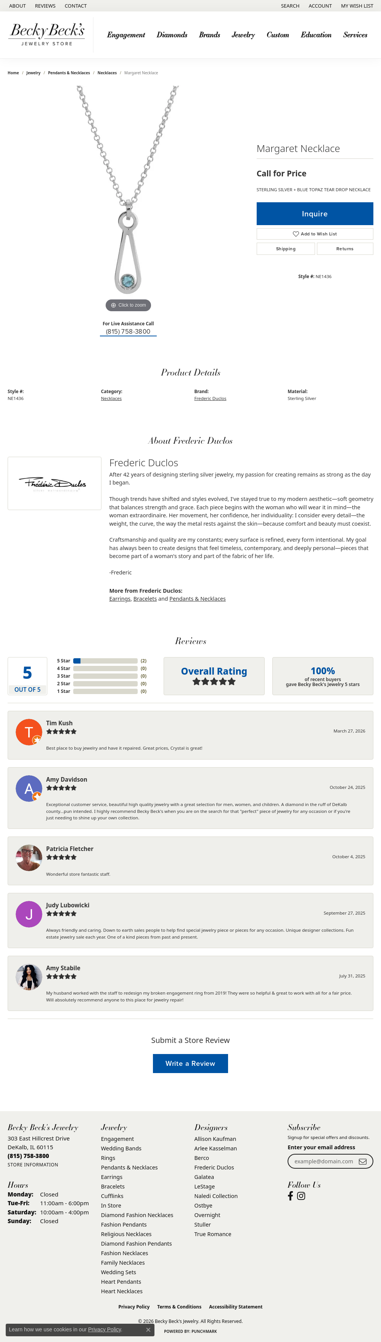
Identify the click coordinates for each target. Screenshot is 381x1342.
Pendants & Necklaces (69, 72)
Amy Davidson (66, 779)
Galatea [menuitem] (204, 1176)
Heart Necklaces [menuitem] (122, 1291)
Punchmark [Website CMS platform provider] (204, 1331)
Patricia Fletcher (69, 849)
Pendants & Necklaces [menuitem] (129, 1167)
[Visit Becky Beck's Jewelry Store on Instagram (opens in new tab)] (301, 1196)
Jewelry (243, 34)
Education (316, 34)
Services (355, 34)
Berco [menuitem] (202, 1157)
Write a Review (190, 1063)
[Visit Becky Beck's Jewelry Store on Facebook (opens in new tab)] (290, 1196)
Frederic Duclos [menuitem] (214, 1167)
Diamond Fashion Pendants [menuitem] (136, 1243)
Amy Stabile (63, 968)
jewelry (33, 72)
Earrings (119, 598)
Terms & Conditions (179, 1307)
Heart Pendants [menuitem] (121, 1281)
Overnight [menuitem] (207, 1215)
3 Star (63, 676)
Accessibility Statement (235, 1307)
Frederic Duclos (211, 398)
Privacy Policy (134, 1307)
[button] (290, 5)
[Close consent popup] (148, 1330)
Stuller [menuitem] (203, 1224)
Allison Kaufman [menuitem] (215, 1138)
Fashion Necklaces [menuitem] (124, 1253)
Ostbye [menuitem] (203, 1205)
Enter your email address (321, 1147)
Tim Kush (59, 723)
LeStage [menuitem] (205, 1186)
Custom (278, 34)
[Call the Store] (28, 1156)
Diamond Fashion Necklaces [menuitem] (137, 1215)
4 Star (63, 668)
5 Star (63, 660)
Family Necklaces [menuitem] (123, 1262)
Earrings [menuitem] (111, 1176)
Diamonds (172, 34)
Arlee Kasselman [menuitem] (216, 1148)
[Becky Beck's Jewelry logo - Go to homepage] (48, 35)
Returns (345, 248)
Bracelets (145, 598)
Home (13, 72)
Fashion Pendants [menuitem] (124, 1224)
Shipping (286, 248)
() (143, 660)
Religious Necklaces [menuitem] (126, 1234)
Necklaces (107, 72)
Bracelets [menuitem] (113, 1186)
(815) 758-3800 (128, 331)
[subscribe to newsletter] (363, 1161)
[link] (17, 5)
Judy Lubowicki (68, 905)
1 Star (63, 691)
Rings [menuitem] (108, 1157)
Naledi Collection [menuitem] (216, 1196)
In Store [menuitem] (111, 1205)
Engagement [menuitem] (117, 1138)
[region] (128, 200)
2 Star (63, 683)
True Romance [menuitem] (213, 1234)
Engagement (126, 34)
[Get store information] (33, 1164)
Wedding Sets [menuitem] (118, 1272)
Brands (209, 34)
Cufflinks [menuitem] (112, 1196)
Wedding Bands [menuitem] (121, 1148)
